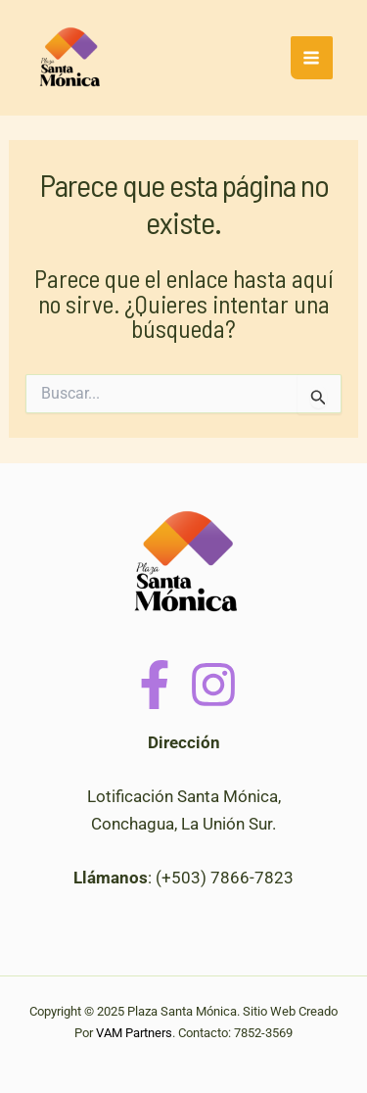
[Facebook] (154, 684)
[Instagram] (213, 684)
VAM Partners (134, 1032)
